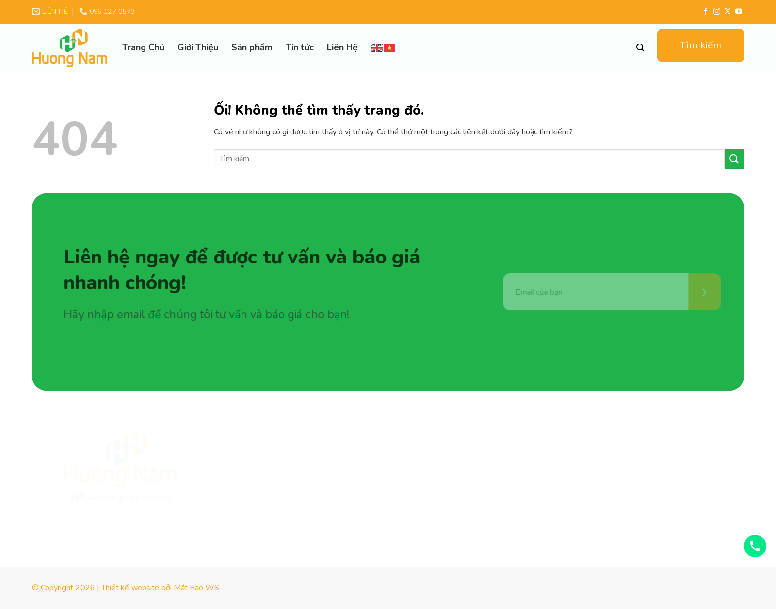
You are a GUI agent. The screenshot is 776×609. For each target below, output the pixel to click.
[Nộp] (734, 158)
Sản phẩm (252, 47)
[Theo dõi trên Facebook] (705, 12)
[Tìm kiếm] (640, 47)
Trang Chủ (143, 47)
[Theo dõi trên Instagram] (716, 12)
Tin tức (300, 47)
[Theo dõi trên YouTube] (738, 12)
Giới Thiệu (197, 47)
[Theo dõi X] (727, 12)
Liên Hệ (342, 47)
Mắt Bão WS (196, 587)
